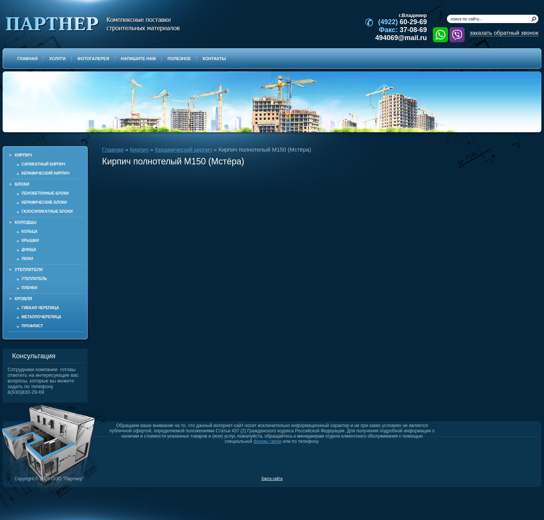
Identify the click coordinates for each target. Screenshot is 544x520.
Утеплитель (34, 279)
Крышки (30, 240)
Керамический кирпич (46, 173)
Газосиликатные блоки (47, 211)
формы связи (267, 441)
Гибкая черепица (40, 308)
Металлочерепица (42, 317)
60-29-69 (402, 22)
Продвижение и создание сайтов (520, 478)
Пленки (29, 288)
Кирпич (139, 149)
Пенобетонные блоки (45, 193)
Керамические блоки (44, 202)
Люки (27, 259)
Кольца (29, 231)
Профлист (32, 326)
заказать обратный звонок (504, 32)
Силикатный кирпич (43, 164)
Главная (113, 149)
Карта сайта (272, 479)
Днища (29, 250)
